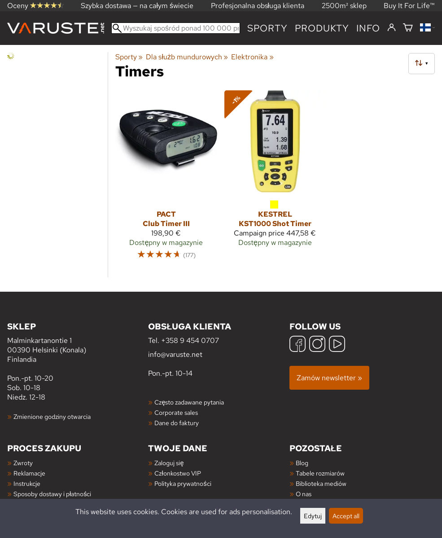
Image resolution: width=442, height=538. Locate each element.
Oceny (35, 5)
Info (368, 28)
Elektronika (252, 57)
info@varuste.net (175, 354)
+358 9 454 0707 (190, 340)
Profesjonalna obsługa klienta (258, 5)
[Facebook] (297, 345)
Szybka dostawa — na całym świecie (137, 5)
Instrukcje (26, 483)
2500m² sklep (344, 5)
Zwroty (23, 462)
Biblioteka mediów (321, 483)
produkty (322, 28)
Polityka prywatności (182, 483)
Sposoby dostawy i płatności (52, 493)
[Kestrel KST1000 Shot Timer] (275, 179)
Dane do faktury (176, 422)
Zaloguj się (169, 462)
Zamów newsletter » (329, 377)
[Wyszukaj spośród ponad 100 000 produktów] (175, 28)
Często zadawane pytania (189, 402)
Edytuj (313, 515)
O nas (303, 493)
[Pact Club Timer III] (166, 179)
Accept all (346, 515)
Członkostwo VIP (177, 473)
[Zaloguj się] (391, 27)
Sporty (267, 28)
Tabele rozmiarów (320, 473)
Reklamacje (29, 473)
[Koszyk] (408, 28)
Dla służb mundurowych (187, 57)
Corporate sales (176, 412)
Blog (302, 462)
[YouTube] (337, 345)
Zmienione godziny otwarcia (52, 416)
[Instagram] (317, 345)
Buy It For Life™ (409, 5)
